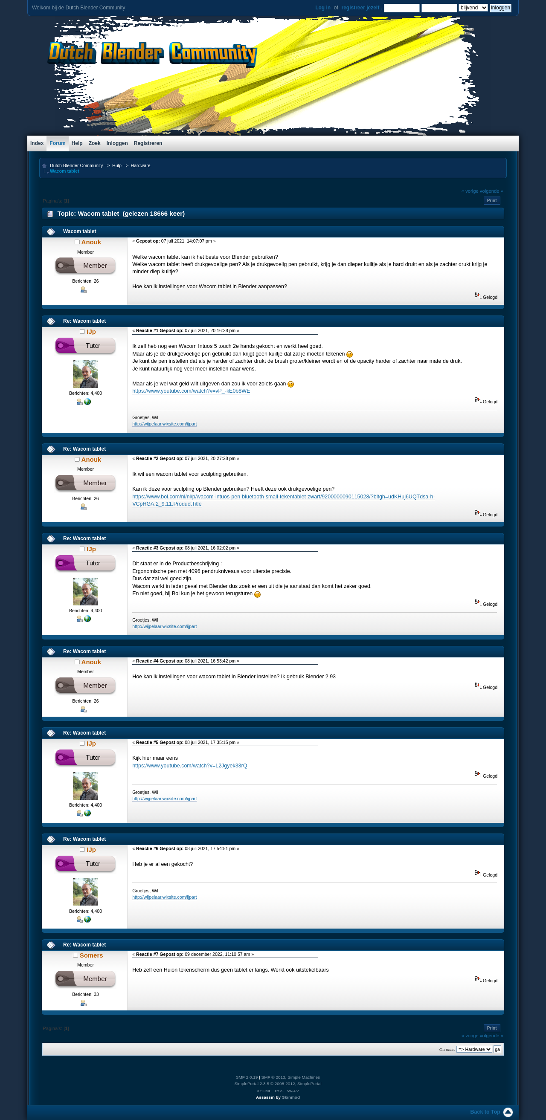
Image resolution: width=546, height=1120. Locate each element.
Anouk (91, 242)
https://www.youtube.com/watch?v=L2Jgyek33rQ (189, 766)
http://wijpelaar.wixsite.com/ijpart (164, 423)
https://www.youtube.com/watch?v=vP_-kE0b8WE (191, 391)
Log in (323, 8)
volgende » (491, 191)
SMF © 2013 (273, 1077)
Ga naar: (447, 1049)
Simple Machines (304, 1077)
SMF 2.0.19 (247, 1077)
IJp (91, 331)
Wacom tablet (79, 231)
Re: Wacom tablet (84, 321)
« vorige (470, 191)
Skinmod (291, 1097)
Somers (91, 955)
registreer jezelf (360, 8)
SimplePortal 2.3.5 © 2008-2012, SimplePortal (277, 1083)
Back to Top (485, 1112)
